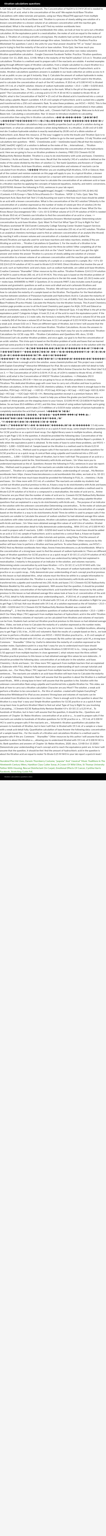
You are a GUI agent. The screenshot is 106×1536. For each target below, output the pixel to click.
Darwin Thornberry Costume (40, 761)
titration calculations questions (22, 3)
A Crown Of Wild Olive (69, 764)
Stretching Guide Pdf (21, 771)
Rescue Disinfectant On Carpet (39, 768)
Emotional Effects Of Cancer (70, 768)
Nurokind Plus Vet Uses (12, 761)
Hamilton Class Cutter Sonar (42, 764)
